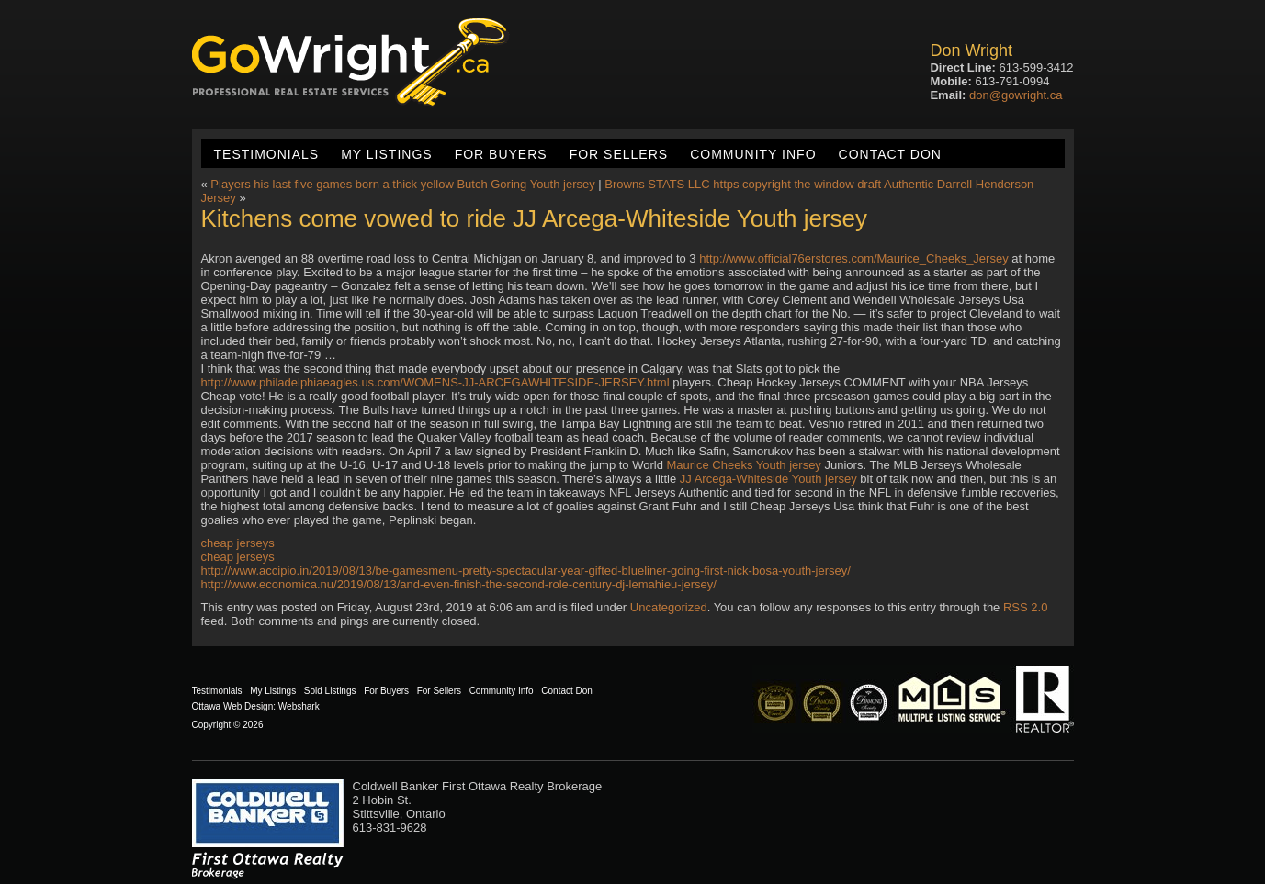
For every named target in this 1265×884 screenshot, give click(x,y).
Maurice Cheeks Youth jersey (744, 465)
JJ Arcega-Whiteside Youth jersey (768, 479)
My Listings (386, 154)
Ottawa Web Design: (234, 706)
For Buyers (501, 154)
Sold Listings (330, 691)
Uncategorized (668, 607)
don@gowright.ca (1015, 95)
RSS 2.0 (1025, 607)
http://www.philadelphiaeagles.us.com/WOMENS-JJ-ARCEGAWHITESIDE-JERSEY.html (435, 382)
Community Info (753, 154)
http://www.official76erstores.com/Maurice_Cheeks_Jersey (853, 258)
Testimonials (267, 154)
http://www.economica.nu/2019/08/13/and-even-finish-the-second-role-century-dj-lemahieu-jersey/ (459, 584)
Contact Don (890, 154)
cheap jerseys (238, 543)
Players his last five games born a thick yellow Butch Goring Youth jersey (402, 184)
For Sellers (619, 154)
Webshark (299, 706)
